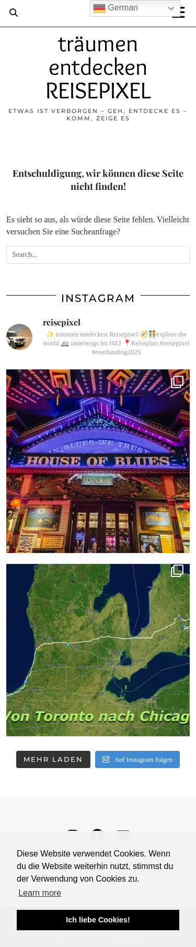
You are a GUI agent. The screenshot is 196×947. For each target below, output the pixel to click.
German (115, 8)
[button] (181, 13)
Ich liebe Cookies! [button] (98, 920)
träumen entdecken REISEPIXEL (98, 66)
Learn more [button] (39, 892)
